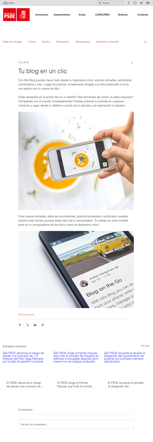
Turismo (46, 41)
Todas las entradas (12, 41)
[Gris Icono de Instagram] (135, 3)
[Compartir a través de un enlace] (42, 324)
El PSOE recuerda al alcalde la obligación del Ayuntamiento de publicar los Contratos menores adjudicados (126, 384)
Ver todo (145, 345)
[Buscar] (110, 3)
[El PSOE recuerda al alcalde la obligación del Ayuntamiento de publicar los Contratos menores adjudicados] (126, 364)
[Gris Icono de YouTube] (148, 3)
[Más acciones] (132, 62)
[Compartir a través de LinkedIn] (35, 324)
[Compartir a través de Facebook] (19, 324)
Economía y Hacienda (107, 41)
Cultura (32, 41)
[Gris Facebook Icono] (128, 3)
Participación (62, 41)
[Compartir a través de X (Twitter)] (27, 324)
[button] (41, 14)
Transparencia (82, 41)
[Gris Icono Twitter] (141, 3)
